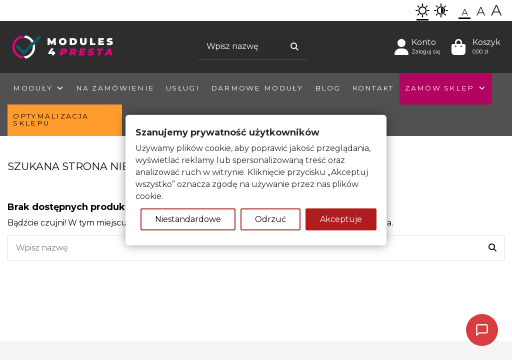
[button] (422, 10)
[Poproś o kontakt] (482, 330)
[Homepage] (63, 46)
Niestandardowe (188, 219)
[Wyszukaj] (294, 47)
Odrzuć (270, 219)
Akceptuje (341, 219)
